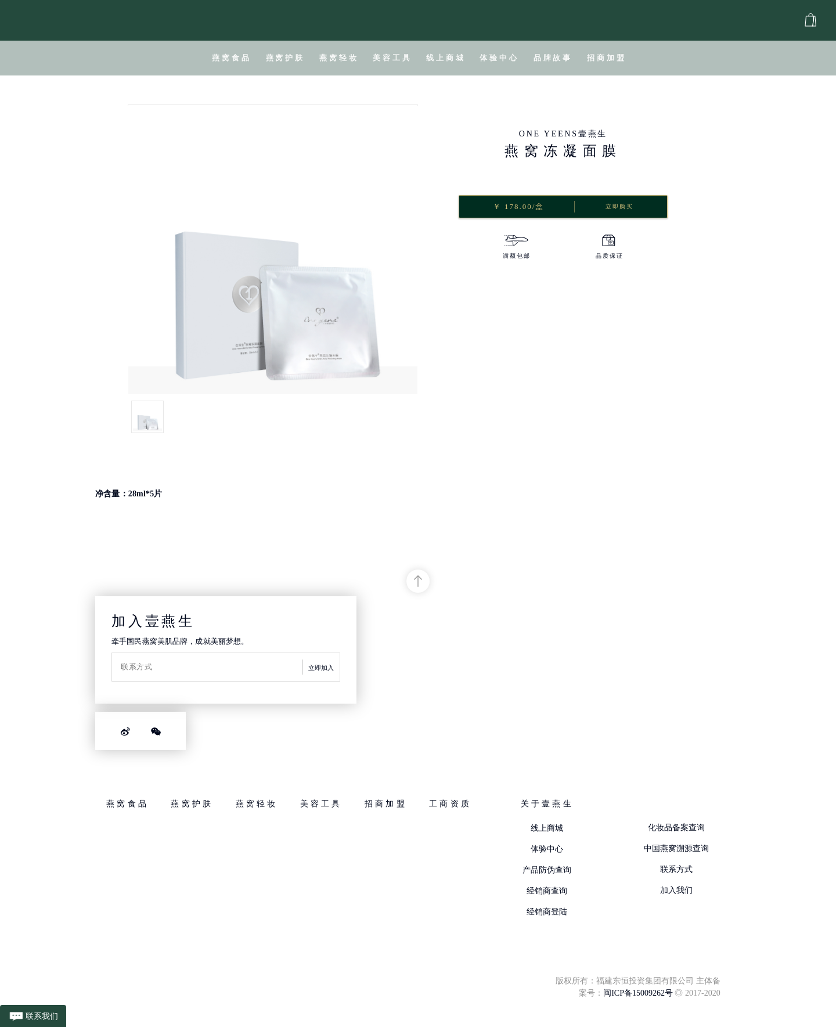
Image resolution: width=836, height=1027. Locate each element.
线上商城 (547, 828)
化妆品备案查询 (676, 827)
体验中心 (547, 849)
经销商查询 (547, 891)
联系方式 (676, 869)
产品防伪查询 (546, 870)
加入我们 (676, 890)
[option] (517, 248)
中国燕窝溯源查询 (676, 848)
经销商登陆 (547, 911)
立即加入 (321, 667)
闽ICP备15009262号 (638, 993)
